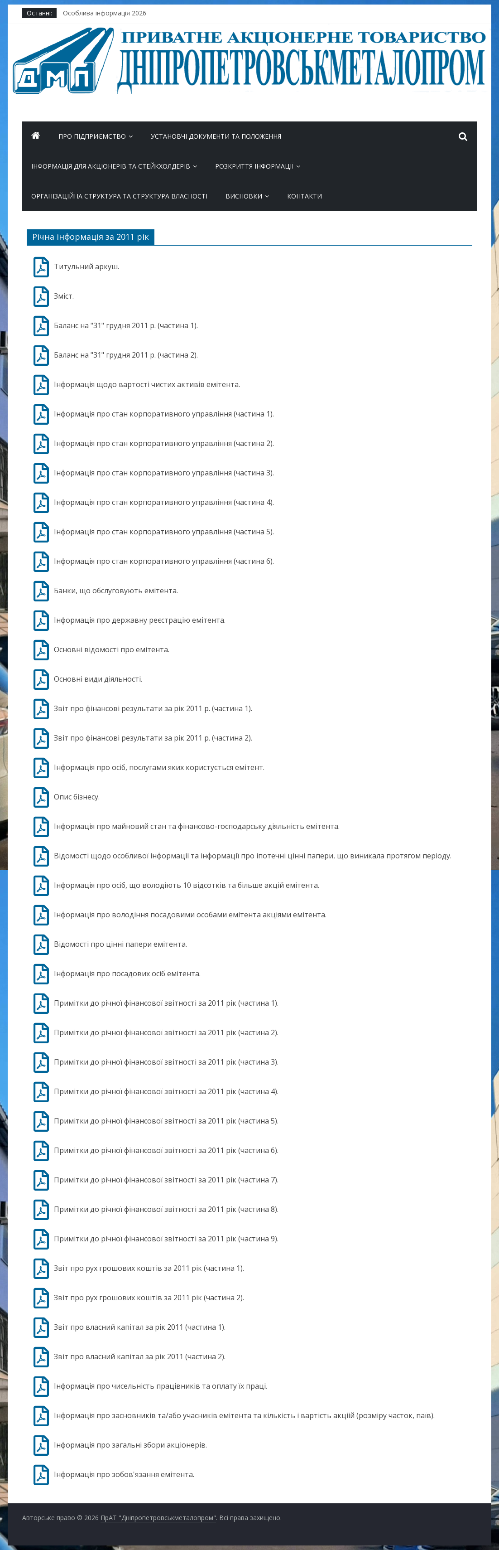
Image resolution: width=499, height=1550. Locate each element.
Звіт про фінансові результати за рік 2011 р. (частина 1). (153, 708)
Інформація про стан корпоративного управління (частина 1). (164, 414)
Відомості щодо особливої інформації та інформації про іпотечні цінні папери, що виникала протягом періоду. (252, 856)
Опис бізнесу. (77, 797)
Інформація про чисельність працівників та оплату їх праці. (160, 1386)
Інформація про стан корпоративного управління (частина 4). (164, 502)
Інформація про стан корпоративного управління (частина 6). (164, 561)
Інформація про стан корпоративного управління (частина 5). (164, 532)
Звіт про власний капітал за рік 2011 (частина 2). (140, 1356)
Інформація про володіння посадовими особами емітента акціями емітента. (190, 915)
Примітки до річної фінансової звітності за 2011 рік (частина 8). (166, 1209)
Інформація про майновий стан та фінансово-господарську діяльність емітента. (197, 826)
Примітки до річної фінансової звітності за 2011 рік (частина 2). (166, 1032)
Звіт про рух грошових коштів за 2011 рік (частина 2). (149, 1298)
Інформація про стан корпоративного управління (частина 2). (164, 443)
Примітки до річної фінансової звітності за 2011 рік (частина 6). (166, 1150)
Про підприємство (92, 136)
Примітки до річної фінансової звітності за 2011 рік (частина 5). (166, 1121)
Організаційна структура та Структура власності (119, 196)
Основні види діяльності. (98, 679)
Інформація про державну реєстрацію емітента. (140, 620)
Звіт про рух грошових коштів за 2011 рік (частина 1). (149, 1268)
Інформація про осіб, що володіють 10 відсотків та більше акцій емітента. (186, 885)
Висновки (244, 196)
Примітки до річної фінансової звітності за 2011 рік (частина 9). (166, 1239)
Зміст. (64, 296)
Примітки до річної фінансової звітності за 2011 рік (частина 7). (166, 1180)
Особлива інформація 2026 (104, 13)
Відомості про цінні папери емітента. (120, 944)
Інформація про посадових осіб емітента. (127, 973)
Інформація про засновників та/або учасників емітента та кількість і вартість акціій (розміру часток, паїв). (244, 1415)
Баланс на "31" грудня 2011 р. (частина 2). (126, 355)
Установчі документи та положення (216, 136)
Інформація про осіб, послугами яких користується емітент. (159, 767)
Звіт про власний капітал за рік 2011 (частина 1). (140, 1327)
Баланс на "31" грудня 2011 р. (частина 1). (126, 325)
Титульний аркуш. (86, 266)
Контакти (304, 196)
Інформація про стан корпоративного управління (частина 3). (164, 473)
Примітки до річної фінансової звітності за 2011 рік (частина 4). (166, 1091)
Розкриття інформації (254, 166)
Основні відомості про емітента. (111, 649)
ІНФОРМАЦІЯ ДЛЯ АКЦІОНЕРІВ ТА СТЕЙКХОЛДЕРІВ (110, 166)
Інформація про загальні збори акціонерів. (130, 1445)
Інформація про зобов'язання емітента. (124, 1474)
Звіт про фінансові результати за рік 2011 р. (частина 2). (153, 738)
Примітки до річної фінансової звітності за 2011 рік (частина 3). (166, 1062)
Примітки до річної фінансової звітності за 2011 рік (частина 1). (166, 1003)
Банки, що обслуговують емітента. (116, 591)
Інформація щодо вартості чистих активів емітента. (147, 384)
